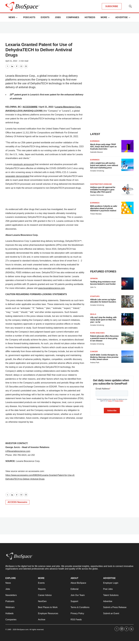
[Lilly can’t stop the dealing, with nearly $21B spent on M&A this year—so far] (127, 319)
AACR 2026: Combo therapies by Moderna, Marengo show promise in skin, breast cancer (104, 357)
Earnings (94, 141)
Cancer (94, 351)
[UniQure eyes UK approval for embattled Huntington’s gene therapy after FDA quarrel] (127, 189)
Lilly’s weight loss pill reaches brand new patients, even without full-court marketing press (104, 165)
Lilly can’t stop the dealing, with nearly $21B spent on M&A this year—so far (103, 319)
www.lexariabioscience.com (51, 288)
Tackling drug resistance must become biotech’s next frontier (103, 283)
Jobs (58, 17)
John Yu (93, 287)
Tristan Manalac (96, 214)
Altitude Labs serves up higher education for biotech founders (103, 300)
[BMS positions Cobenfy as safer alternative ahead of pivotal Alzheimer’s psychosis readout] (127, 208)
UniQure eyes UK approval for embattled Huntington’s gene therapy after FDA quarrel (102, 189)
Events (45, 17)
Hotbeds (90, 17)
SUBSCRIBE (111, 6)
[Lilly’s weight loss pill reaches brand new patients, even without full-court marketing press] (127, 165)
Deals (93, 314)
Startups (94, 296)
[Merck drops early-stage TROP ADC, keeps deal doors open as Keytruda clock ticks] (127, 146)
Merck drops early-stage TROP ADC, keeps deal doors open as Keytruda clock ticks (103, 146)
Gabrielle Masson (96, 152)
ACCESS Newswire (17, 502)
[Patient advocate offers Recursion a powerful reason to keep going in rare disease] (127, 338)
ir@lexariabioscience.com (17, 451)
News (12, 17)
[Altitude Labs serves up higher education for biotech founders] (127, 301)
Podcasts (29, 17)
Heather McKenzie (97, 195)
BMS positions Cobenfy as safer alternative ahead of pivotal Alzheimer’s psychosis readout (103, 208)
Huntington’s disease (101, 184)
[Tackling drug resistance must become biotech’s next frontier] (127, 283)
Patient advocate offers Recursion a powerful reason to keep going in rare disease (104, 338)
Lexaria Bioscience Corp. (68, 107)
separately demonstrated (17, 176)
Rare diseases (97, 333)
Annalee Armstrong (97, 171)
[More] (17, 17)
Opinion (94, 278)
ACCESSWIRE (30, 107)
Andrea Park (94, 363)
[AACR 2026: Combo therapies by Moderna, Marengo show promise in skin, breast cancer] (127, 356)
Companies (72, 17)
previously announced (23, 164)
